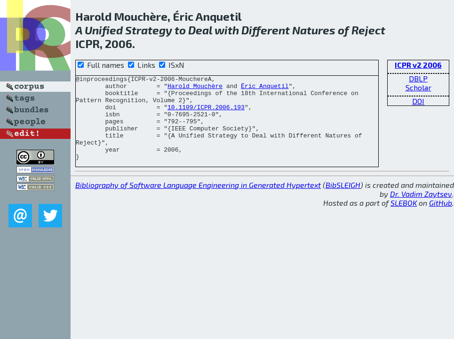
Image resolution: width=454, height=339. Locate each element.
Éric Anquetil (264, 88)
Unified (104, 30)
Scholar (418, 87)
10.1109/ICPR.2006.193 (206, 114)
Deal (200, 30)
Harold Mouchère (195, 88)
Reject (368, 30)
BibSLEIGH (343, 201)
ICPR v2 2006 (418, 64)
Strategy (148, 30)
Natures (313, 30)
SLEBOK (403, 219)
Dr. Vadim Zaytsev (421, 210)
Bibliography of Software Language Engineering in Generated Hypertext (198, 201)
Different (265, 30)
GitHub (440, 219)
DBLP (418, 78)
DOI (418, 101)
